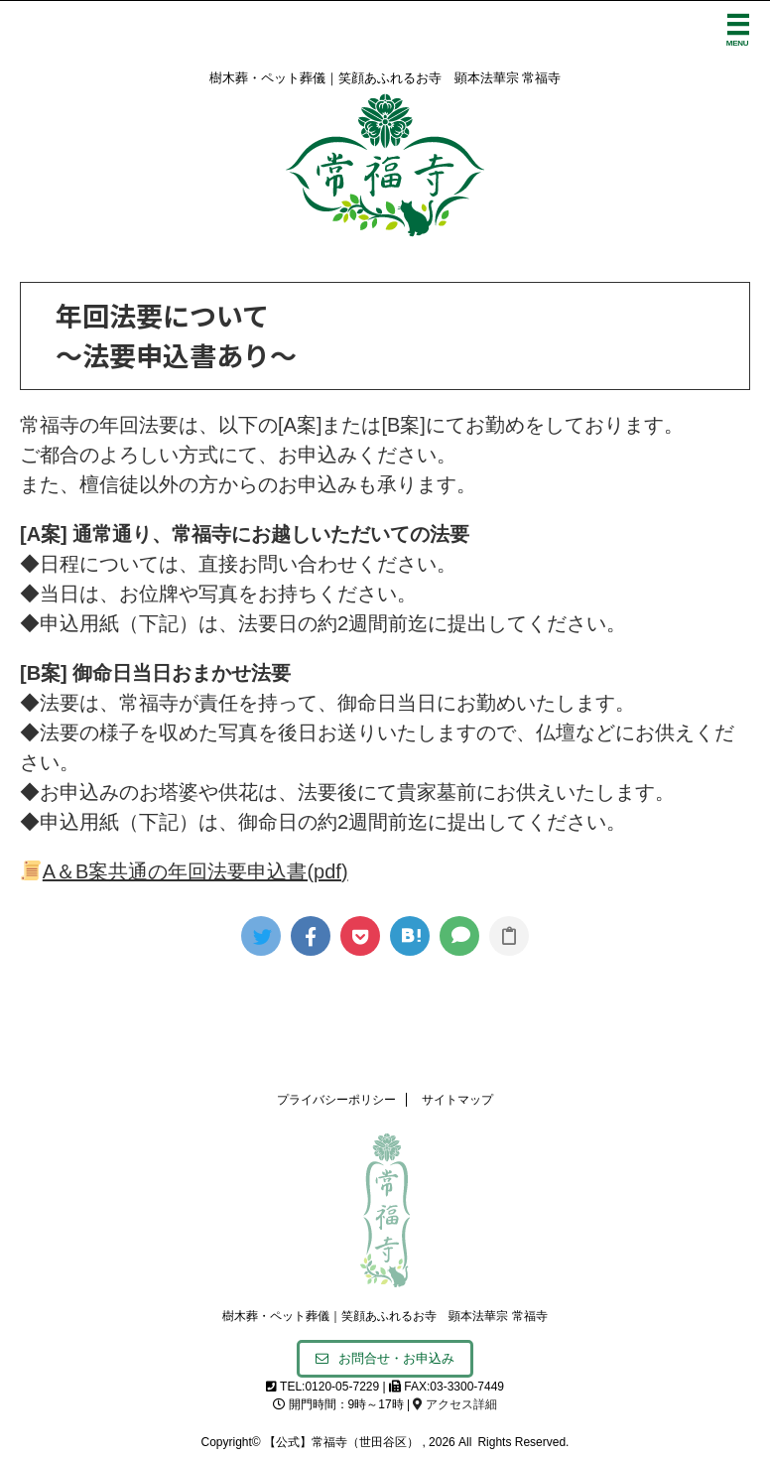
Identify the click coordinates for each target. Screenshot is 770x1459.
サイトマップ (457, 1100)
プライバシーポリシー (336, 1100)
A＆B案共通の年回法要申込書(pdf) (184, 871)
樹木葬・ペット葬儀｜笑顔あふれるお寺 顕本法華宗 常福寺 (384, 1316)
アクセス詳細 (454, 1404)
